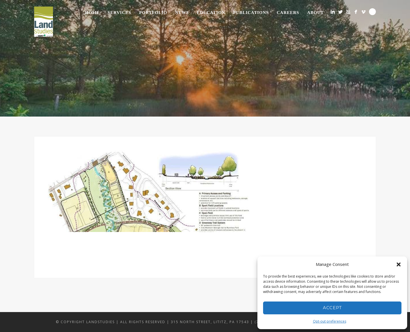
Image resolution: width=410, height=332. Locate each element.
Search (372, 11)
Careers (288, 12)
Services (119, 12)
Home (92, 12)
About (315, 12)
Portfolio (153, 12)
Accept (332, 307)
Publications (251, 12)
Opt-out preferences (329, 321)
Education (211, 12)
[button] (398, 264)
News (182, 12)
